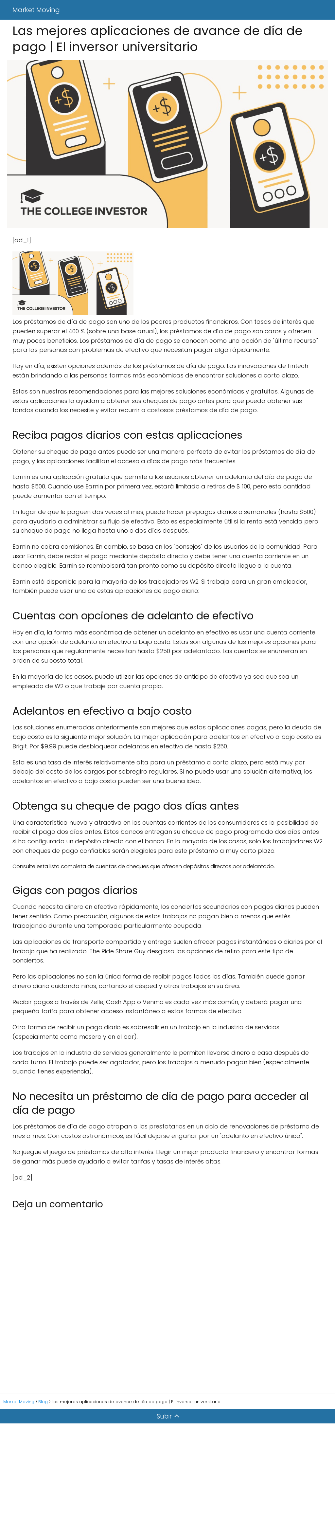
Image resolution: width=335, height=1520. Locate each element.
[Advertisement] (167, 1472)
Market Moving (36, 9)
